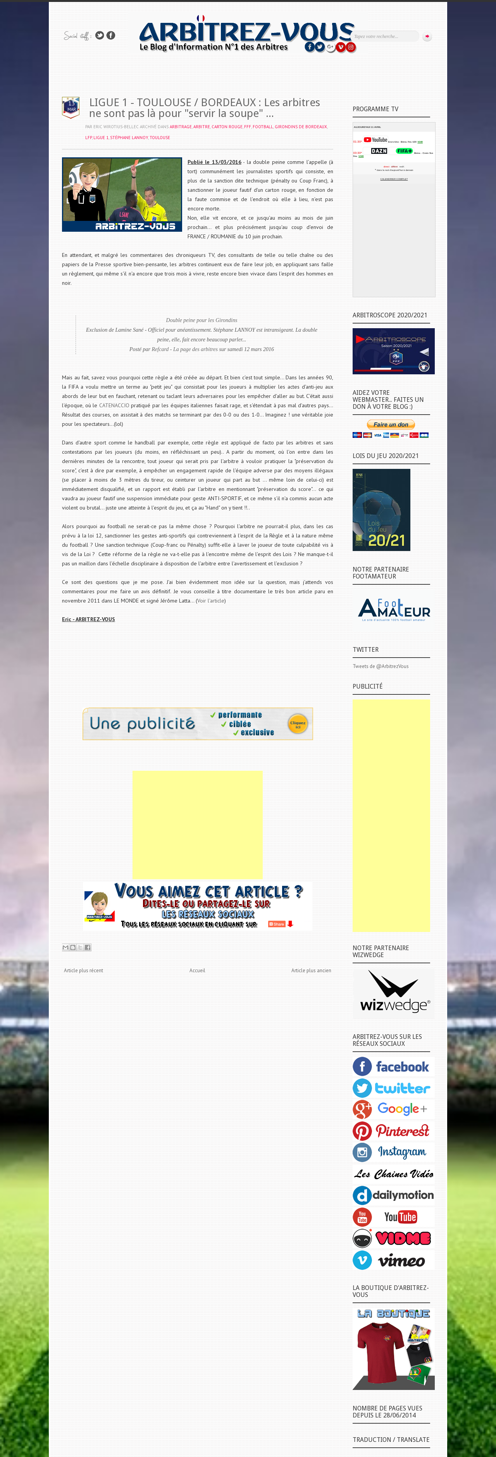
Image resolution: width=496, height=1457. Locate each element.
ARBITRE (201, 126)
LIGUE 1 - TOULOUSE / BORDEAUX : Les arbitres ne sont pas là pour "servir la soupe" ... (204, 108)
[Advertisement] (198, 825)
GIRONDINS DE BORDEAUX (301, 126)
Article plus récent (83, 970)
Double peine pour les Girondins (202, 320)
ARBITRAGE (181, 126)
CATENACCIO (114, 405)
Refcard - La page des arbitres (185, 349)
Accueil (197, 970)
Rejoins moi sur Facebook (110, 35)
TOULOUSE (160, 137)
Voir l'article (210, 600)
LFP (88, 137)
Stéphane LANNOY (129, 137)
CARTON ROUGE (227, 126)
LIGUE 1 (100, 137)
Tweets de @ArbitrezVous (381, 666)
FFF (247, 126)
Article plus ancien (311, 970)
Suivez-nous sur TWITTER (99, 35)
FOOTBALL (263, 126)
